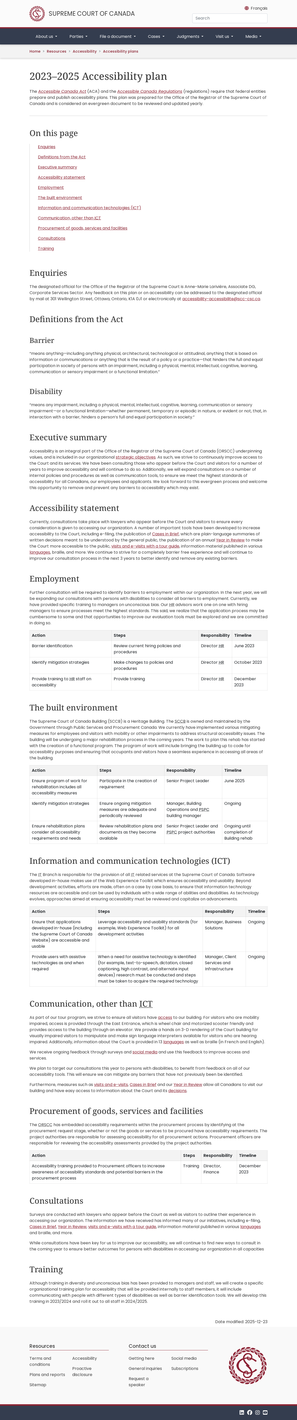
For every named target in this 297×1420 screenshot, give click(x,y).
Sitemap (37, 1385)
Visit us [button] (223, 36)
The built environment (60, 198)
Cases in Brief (165, 534)
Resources (56, 51)
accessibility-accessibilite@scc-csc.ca (221, 299)
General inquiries (145, 1368)
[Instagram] (257, 1413)
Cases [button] (154, 36)
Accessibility (85, 51)
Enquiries (46, 147)
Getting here (141, 1358)
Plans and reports (47, 1375)
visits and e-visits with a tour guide (145, 546)
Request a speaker (138, 1382)
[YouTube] (265, 1413)
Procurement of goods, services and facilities (82, 228)
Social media (184, 1358)
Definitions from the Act (62, 157)
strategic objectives (136, 457)
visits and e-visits (111, 1084)
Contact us (142, 1346)
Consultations (51, 238)
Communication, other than (69, 218)
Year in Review (230, 540)
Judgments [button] (188, 36)
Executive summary (57, 167)
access (165, 1017)
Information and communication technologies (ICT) (89, 208)
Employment (51, 187)
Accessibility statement (61, 177)
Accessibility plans (120, 51)
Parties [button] (76, 36)
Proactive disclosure (82, 1372)
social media (144, 1052)
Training (46, 248)
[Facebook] (249, 1413)
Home (34, 51)
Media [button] (251, 36)
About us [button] (45, 36)
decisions (177, 1091)
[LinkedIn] (242, 1413)
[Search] (230, 18)
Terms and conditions (40, 1361)
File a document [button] (116, 36)
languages (39, 552)
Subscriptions (184, 1368)
